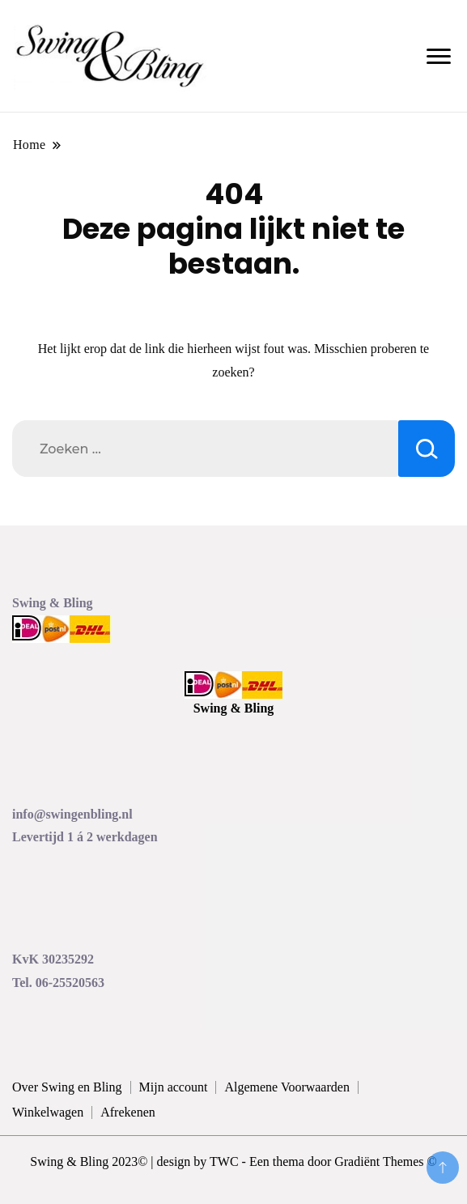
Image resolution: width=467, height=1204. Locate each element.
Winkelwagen (47, 1112)
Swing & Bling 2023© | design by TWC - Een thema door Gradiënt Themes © (233, 1161)
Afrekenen (127, 1112)
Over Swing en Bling (67, 1087)
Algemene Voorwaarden (286, 1087)
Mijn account (173, 1087)
